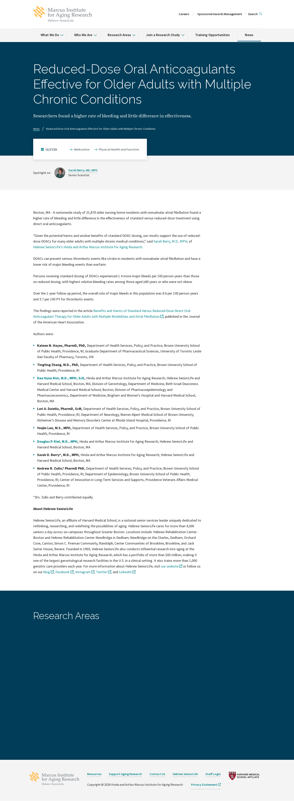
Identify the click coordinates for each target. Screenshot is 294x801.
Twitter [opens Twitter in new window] (101, 572)
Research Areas (119, 35)
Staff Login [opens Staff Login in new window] (213, 774)
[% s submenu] (60, 32)
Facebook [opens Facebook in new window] (62, 572)
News (249, 35)
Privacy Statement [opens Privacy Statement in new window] (204, 784)
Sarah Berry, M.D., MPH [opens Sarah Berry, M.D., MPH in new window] (170, 241)
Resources (94, 774)
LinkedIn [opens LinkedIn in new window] (125, 572)
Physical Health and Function (119, 149)
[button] (255, 14)
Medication (82, 149)
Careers (184, 14)
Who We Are (83, 35)
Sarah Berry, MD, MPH (82, 170)
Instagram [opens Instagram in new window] (83, 572)
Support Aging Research (125, 774)
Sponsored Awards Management (219, 14)
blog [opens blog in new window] (46, 572)
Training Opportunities (212, 35)
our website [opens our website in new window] (169, 566)
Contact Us (157, 774)
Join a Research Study (163, 35)
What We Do (50, 35)
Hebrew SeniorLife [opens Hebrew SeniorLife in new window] (185, 774)
